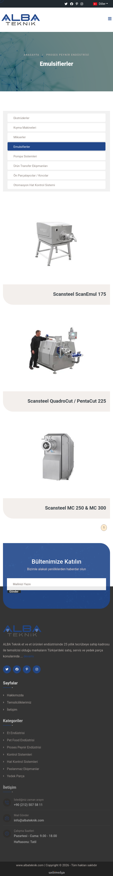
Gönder (13, 594)
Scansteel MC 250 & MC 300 (75, 511)
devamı (29, 659)
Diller (98, 4)
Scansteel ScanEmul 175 (79, 297)
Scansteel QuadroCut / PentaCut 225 (67, 404)
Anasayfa (31, 54)
